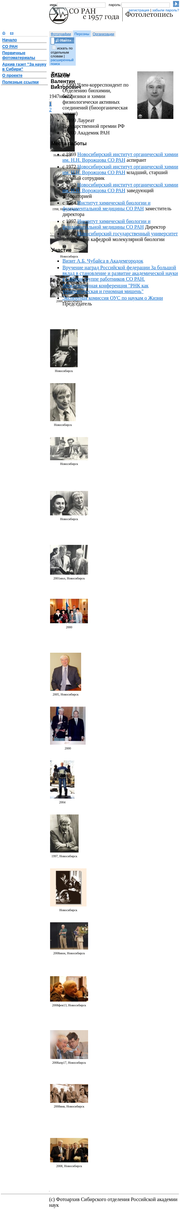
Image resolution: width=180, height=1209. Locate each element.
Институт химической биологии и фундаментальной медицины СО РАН (106, 205)
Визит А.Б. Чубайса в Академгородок (102, 261)
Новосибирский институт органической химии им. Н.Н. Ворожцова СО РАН (120, 157)
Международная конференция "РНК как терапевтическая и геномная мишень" (105, 288)
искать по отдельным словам (62, 52)
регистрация (139, 10)
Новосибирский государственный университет (127, 233)
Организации (103, 34)
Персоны (81, 34)
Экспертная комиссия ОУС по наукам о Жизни (112, 298)
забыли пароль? (165, 10)
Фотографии (61, 34)
